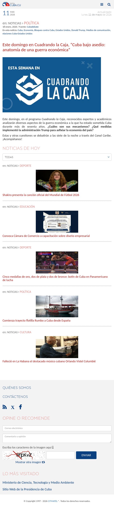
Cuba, (20, 30)
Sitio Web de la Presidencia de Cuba (27, 489)
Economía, (29, 30)
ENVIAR (86, 455)
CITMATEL (53, 501)
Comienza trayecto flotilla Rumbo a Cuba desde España (36, 320)
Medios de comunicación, (98, 30)
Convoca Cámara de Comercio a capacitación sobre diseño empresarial (46, 236)
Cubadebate (33, 26)
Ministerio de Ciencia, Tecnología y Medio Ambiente (38, 482)
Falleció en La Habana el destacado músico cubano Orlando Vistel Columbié (49, 361)
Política (31, 22)
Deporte (25, 166)
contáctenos (15, 397)
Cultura (25, 332)
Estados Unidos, (63, 30)
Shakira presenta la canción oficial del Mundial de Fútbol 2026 (41, 195)
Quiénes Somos (17, 388)
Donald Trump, (78, 30)
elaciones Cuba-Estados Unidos (17, 33)
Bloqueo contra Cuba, (44, 30)
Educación (27, 206)
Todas (57, 157)
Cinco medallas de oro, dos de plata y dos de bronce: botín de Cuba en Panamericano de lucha (55, 278)
